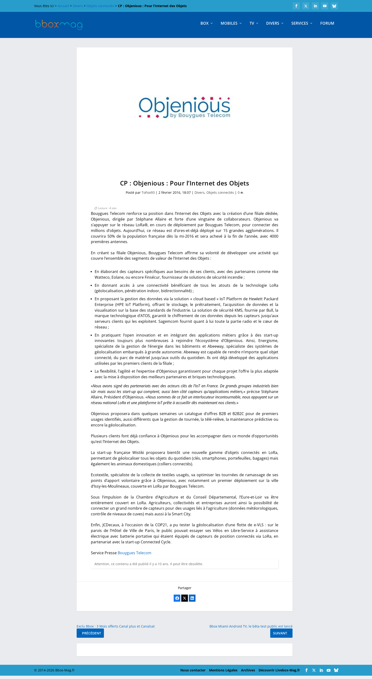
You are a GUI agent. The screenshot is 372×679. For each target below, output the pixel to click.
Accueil (63, 6)
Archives (248, 673)
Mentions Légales (223, 673)
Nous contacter (192, 673)
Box (204, 27)
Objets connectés (100, 6)
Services (299, 27)
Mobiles (229, 27)
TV (252, 27)
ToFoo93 (148, 196)
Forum (327, 27)
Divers (78, 6)
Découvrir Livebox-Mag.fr (279, 673)
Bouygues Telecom (134, 556)
